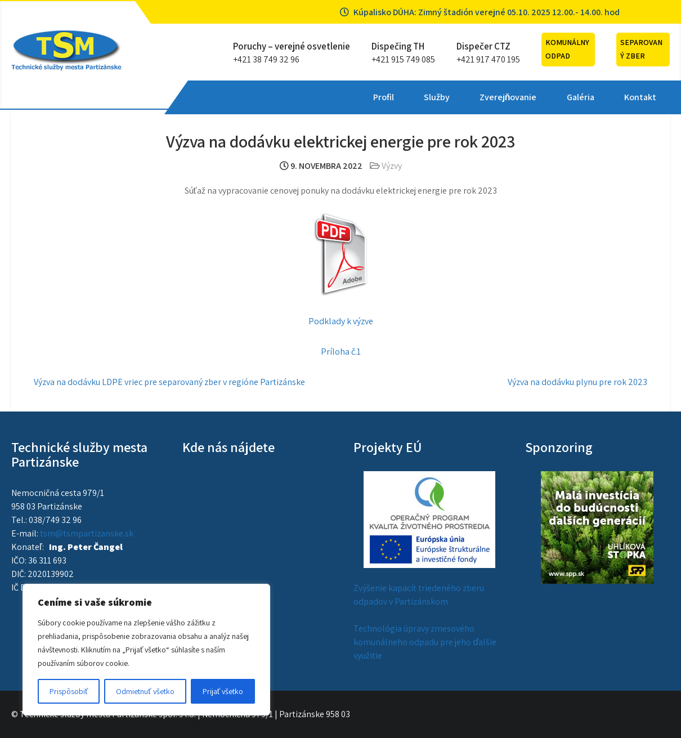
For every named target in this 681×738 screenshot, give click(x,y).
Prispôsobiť (69, 691)
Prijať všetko (223, 691)
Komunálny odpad (567, 49)
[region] (146, 649)
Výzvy (392, 166)
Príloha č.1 (341, 351)
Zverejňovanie (339, 97)
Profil (214, 97)
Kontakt (471, 97)
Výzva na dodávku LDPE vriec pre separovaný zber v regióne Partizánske (169, 382)
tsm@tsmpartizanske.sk (86, 533)
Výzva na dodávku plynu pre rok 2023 (577, 382)
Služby (268, 97)
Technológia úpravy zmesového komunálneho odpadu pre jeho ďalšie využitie (424, 642)
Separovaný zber (641, 49)
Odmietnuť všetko (145, 691)
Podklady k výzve (340, 321)
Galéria (411, 97)
